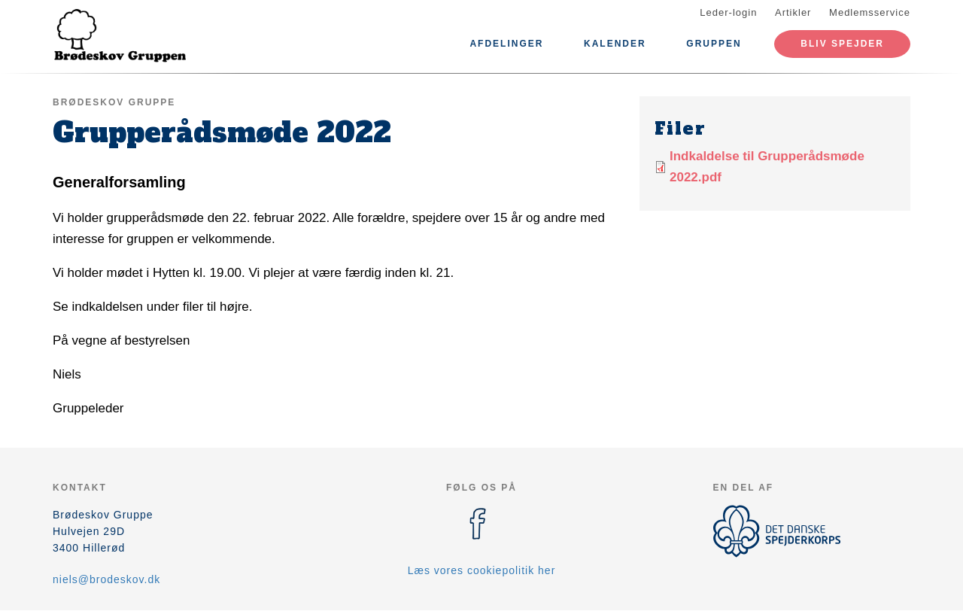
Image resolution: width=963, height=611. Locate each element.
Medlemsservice (869, 12)
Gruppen (713, 43)
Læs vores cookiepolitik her (482, 570)
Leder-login (728, 12)
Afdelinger (506, 43)
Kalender (615, 43)
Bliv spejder (842, 43)
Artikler (793, 12)
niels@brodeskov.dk (106, 579)
